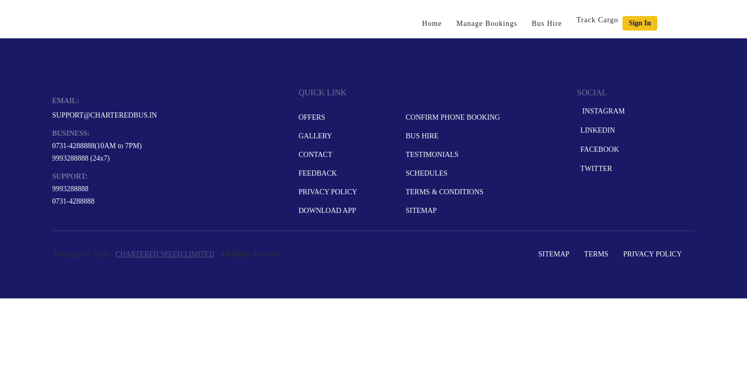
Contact (315, 155)
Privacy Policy (327, 192)
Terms (596, 254)
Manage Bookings (487, 23)
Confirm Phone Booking (453, 117)
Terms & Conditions (444, 192)
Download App (327, 210)
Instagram (601, 111)
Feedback (317, 173)
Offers (311, 117)
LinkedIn (596, 130)
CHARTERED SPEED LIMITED (165, 254)
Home (432, 23)
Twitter (595, 169)
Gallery (315, 136)
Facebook (598, 149)
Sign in (640, 23)
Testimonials (432, 155)
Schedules (427, 173)
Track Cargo (597, 20)
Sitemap (421, 210)
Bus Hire (547, 23)
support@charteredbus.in (104, 115)
